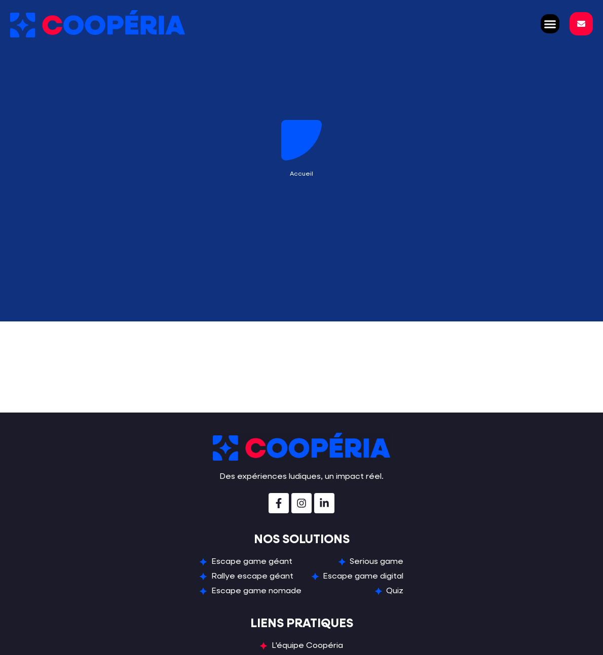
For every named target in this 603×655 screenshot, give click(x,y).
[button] (550, 23)
